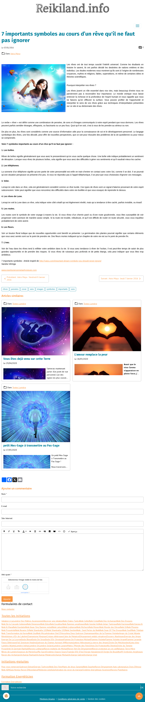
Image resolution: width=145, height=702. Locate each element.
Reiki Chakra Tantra (71, 621)
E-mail (4, 506)
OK (142, 687)
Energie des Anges (132, 636)
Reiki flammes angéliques (73, 624)
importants (63, 289)
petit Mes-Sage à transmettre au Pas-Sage (31, 445)
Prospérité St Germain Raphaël (15, 648)
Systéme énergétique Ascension (96, 669)
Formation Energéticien (11, 681)
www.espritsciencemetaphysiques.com (19, 270)
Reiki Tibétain (137, 630)
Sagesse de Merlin (25, 651)
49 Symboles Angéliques (132, 651)
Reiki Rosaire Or (22, 630)
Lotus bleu (134, 642)
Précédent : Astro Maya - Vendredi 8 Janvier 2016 (24, 278)
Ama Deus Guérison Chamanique (80, 633)
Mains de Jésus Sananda (72, 666)
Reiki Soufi (127, 630)
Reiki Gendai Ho (92, 624)
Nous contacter (8, 609)
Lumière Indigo (22, 645)
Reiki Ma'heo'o (83, 627)
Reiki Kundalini (19, 627)
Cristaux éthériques (55, 636)
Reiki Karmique (123, 624)
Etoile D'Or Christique (54, 639)
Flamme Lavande (133, 639)
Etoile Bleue (26, 639)
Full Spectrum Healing (26, 642)
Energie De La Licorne (11, 639)
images (40, 289)
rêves (5, 289)
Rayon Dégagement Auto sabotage (110, 666)
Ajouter (7, 599)
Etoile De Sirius (38, 639)
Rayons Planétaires (119, 669)
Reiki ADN (5, 669)
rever (24, 289)
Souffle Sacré (40, 651)
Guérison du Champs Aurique (49, 642)
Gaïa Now (14, 669)
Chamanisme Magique (37, 636)
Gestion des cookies (96, 699)
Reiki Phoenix (132, 627)
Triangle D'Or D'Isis (75, 651)
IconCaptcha (24, 592)
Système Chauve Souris (56, 651)
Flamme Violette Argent (115, 639)
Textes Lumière (19, 303)
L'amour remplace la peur (91, 354)
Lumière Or (34, 645)
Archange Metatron (44, 655)
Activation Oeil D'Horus (56, 633)
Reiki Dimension (34, 624)
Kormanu (69, 642)
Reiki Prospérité (8, 630)
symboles (51, 289)
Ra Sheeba (112, 645)
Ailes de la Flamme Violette (107, 633)
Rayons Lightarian (36, 648)
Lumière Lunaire (60, 645)
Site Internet (6, 518)
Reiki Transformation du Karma (14, 633)
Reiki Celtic (84, 621)
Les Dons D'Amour (133, 666)
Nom (3, 494)
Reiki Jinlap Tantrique (108, 624)
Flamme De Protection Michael (77, 639)
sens (32, 289)
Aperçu (72, 531)
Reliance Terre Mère (126, 648)
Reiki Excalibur (56, 624)
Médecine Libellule (46, 669)
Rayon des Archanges (10, 655)
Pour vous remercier (10, 666)
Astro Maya (15, 53)
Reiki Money (94, 627)
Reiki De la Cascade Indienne (14, 624)
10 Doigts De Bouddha (111, 651)
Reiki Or (123, 627)
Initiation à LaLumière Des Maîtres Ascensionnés (22, 621)
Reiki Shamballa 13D (56, 630)
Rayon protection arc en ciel (104, 648)
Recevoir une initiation (53, 621)
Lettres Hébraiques (81, 642)
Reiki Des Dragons (124, 621)
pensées (15, 289)
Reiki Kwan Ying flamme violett (38, 627)
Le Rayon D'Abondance (28, 669)
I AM (64, 642)
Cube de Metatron (71, 636)
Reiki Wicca (41, 633)
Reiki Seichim (71, 630)
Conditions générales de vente (71, 699)
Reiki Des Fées (55, 666)
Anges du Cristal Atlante (129, 633)
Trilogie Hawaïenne (92, 651)
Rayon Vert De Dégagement (80, 648)
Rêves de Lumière (9, 651)
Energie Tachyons (41, 666)
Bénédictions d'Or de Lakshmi (14, 636)
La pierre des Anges (99, 642)
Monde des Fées (81, 645)
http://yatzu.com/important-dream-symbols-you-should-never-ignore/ (70, 261)
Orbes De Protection (98, 645)
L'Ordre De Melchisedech (119, 642)
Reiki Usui (32, 633)
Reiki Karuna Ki (136, 624)
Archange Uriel (90, 655)
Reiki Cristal (94, 621)
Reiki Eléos (45, 624)
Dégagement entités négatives (93, 636)
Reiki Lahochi (57, 627)
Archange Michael (61, 655)
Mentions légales (47, 699)
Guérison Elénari (26, 666)
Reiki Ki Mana (7, 627)
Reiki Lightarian (70, 627)
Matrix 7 (70, 645)
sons (73, 289)
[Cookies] (6, 696)
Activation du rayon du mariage (68, 669)
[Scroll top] (139, 696)
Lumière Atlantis (8, 645)
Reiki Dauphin (89, 666)
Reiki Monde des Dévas (109, 627)
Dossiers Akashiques (115, 636)
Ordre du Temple (124, 645)
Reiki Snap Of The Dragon (111, 630)
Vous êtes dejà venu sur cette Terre (26, 359)
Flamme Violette (98, 639)
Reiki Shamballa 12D (38, 630)
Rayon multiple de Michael (56, 648)
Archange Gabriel (76, 655)
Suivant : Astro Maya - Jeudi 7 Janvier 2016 (121, 278)
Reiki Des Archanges (107, 621)
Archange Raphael (28, 655)
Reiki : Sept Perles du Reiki (88, 630)
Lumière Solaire (46, 645)
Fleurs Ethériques (9, 642)
